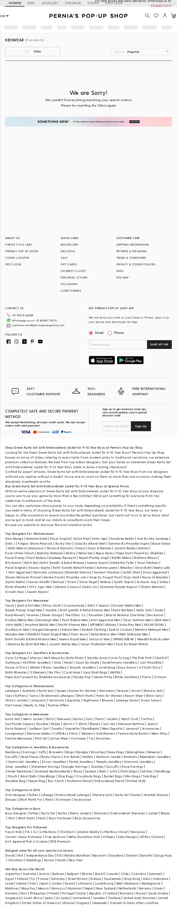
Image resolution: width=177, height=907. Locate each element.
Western (87, 733)
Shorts (67, 724)
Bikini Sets (154, 695)
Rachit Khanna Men (72, 624)
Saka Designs (127, 836)
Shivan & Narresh (59, 548)
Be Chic (55, 672)
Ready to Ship (34, 705)
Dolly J (10, 543)
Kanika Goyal (54, 577)
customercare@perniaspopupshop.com (38, 325)
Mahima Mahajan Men (151, 629)
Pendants (130, 756)
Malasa (105, 582)
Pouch (12, 776)
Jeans (151, 724)
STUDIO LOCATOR (17, 257)
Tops (8, 695)
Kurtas (78, 719)
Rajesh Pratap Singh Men (23, 610)
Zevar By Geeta (87, 662)
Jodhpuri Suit (39, 728)
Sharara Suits (102, 795)
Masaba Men (14, 634)
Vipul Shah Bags (95, 672)
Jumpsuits (38, 700)
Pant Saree (13, 705)
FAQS (120, 270)
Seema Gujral (97, 562)
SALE (64, 257)
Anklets (88, 756)
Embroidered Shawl (109, 781)
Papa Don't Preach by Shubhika (140, 553)
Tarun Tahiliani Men (137, 620)
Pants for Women (109, 695)
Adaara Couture (67, 586)
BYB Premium (60, 841)
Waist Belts (28, 776)
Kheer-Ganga (52, 615)
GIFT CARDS (69, 264)
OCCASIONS (69, 284)
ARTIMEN (96, 624)
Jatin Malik (13, 624)
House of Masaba (155, 577)
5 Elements (38, 672)
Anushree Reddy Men (40, 624)
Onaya (80, 548)
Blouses (107, 700)
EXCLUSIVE (68, 251)
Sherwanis (107, 690)
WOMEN (15, 3)
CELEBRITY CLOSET (73, 270)
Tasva (9, 605)
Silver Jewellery (16, 766)
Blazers (95, 724)
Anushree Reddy (122, 538)
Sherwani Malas (39, 733)
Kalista (144, 548)
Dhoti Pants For (30, 799)
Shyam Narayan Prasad (23, 577)
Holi (20, 855)
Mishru (70, 553)
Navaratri (99, 855)
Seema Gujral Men (72, 639)
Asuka (159, 610)
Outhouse (12, 662)
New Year (76, 860)
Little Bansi (48, 832)
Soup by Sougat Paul (105, 577)
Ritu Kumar (13, 562)
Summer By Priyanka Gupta (129, 543)
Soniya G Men (99, 639)
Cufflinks (59, 733)
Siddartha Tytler (122, 562)
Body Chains (50, 756)
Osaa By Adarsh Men (89, 543)
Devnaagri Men (47, 620)
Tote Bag (149, 776)
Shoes (77, 771)
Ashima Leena (107, 567)
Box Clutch (56, 781)
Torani (71, 582)
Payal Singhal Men (54, 634)
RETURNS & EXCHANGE (131, 251)
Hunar (68, 662)
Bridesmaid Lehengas (57, 695)
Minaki (35, 667)
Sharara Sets (153, 690)
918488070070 (161, 5)
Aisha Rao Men (130, 624)
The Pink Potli (142, 657)
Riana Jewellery (55, 667)
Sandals (91, 771)
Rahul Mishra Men (104, 634)
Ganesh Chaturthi (139, 855)
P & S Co (31, 832)
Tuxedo (57, 728)
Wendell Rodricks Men (153, 639)
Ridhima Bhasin (146, 557)
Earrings (29, 752)
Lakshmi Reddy (88, 832)
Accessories (150, 728)
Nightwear (91, 700)
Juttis (113, 771)
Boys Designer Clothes (21, 813)
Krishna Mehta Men (19, 620)
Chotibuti (67, 832)
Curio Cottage (16, 657)
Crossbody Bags (88, 776)
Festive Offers (58, 705)
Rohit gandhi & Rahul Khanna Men (85, 610)
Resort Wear (134, 695)
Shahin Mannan (152, 586)
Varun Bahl (143, 567)
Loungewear (14, 733)
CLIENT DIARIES (71, 290)
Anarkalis (29, 690)
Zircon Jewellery (54, 761)
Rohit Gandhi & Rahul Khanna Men (30, 639)
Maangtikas (135, 752)
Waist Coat (129, 719)
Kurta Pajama (15, 728)
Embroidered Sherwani (128, 813)
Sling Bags (66, 776)
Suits (89, 719)
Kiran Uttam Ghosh (19, 553)
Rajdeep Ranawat (62, 557)
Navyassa (138, 832)
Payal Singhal (15, 567)
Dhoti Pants (85, 695)
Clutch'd (160, 657)
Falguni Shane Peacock (35, 543)
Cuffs (42, 752)
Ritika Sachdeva (127, 677)
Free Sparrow (55, 836)
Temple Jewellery (109, 761)
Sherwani (64, 719)
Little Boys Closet (115, 832)
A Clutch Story (150, 667)
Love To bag (120, 657)
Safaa (163, 582)
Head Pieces (30, 756)
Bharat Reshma (117, 615)
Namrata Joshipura (48, 572)
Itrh (31, 586)
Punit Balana (36, 557)
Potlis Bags (128, 771)
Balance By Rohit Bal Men (27, 644)
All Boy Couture (151, 836)
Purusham (96, 615)
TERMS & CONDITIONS (131, 257)
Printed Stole (136, 781)
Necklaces (12, 752)
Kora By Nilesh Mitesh (132, 644)
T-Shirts (81, 724)
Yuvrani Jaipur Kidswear (23, 836)
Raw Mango (14, 538)
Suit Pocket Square (19, 724)
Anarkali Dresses (156, 795)
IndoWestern (105, 733)
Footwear (78, 738)
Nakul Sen (85, 553)
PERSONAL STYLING (74, 277)
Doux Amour (127, 667)
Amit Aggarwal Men (105, 620)
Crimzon (160, 677)
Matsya (58, 582)
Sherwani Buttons (131, 724)
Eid (59, 855)
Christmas (16, 860)
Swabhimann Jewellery (119, 662)
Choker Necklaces (18, 771)
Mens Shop (159, 733)
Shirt (11, 818)
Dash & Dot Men (29, 605)
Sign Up (141, 426)
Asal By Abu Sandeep (153, 538)
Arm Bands (71, 756)
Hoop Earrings (132, 766)
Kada (67, 771)
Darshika (137, 615)
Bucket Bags (113, 776)
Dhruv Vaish (52, 605)
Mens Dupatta (112, 728)
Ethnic (73, 733)
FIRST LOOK (13, 264)
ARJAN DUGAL (154, 624)
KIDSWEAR (73, 3)
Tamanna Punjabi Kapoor (119, 586)
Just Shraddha (150, 662)
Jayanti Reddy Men (63, 644)
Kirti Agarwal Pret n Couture (26, 841)
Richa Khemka (15, 586)
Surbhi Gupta (124, 582)
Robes (55, 724)
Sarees (61, 690)
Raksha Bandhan (77, 855)
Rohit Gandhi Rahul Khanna (73, 567)
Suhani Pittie (103, 677)
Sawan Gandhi (39, 582)
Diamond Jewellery (138, 761)
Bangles (82, 752)
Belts (102, 771)
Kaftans (21, 695)
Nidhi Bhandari (16, 672)
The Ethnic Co (75, 615)
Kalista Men (70, 629)
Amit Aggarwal (19, 572)
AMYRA (115, 672)
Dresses (123, 690)
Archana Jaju (147, 582)
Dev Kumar (155, 615)
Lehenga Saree (127, 700)
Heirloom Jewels (108, 756)
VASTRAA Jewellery (37, 662)
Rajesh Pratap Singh (94, 557)
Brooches (103, 738)
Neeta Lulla (162, 567)
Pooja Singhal (60, 538)
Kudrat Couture (120, 629)
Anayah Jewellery (82, 667)
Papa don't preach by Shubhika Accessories (38, 677)
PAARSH (32, 634)
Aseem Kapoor (38, 591)
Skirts (9, 700)
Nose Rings (116, 752)
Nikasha (126, 567)
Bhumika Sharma (78, 572)
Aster (57, 662)
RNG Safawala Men (133, 634)
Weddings (33, 860)
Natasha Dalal (36, 538)
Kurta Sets (46, 690)
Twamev (32, 615)
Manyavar (36, 548)
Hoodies (42, 724)
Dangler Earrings (75, 766)
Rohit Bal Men (123, 610)
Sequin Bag (36, 781)
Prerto (146, 677)
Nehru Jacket (33, 719)
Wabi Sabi (144, 610)
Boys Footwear (60, 818)
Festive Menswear (18, 738)
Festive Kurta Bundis (133, 733)
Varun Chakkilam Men (96, 644)
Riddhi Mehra (121, 557)
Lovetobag (107, 667)
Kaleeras (153, 752)
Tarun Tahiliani (148, 562)
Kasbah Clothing (94, 629)
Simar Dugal (88, 582)
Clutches (146, 771)
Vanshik (51, 610)
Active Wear (59, 738)
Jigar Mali (44, 586)
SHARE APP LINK (159, 344)
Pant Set (41, 738)
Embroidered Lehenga (72, 795)
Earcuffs (11, 756)
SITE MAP (122, 277)
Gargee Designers (45, 629)
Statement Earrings (45, 766)
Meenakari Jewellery (155, 756)
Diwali (10, 855)
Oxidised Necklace (49, 771)
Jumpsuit (132, 728)
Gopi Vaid (131, 577)
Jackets (22, 700)
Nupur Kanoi (105, 553)
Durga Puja (163, 855)
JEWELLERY (50, 3)
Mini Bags (132, 776)
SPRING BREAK (123, 639)
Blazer (165, 813)
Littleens (109, 836)
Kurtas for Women (82, 690)
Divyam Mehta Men (127, 605)
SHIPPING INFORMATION (132, 244)
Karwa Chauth (55, 860)
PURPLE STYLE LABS (18, 244)
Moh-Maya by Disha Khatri (64, 657)
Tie (91, 738)
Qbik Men (161, 620)
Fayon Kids (13, 832)
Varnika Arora (97, 657)
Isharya (35, 657)
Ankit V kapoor (98, 605)
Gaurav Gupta (39, 567)
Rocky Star (63, 543)
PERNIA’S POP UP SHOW (21, 251)
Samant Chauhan (107, 572)
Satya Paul (81, 538)
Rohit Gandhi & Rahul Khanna (62, 562)
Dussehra (116, 855)
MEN (31, 3)
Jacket (153, 813)
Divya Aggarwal (155, 572)
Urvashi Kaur (14, 591)
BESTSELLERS (69, 244)
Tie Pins (146, 719)
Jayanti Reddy (125, 548)
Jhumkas (97, 766)
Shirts (50, 719)
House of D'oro (16, 667)
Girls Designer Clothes (21, 795)
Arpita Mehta (15, 582)
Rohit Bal (31, 562)
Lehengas (12, 690)
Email (96, 332)
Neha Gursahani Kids (84, 836)
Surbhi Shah (131, 572)
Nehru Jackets (80, 813)
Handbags (163, 771)
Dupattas (74, 700)
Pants (99, 719)
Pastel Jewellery (81, 761)
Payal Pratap (15, 557)
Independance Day (40, 855)
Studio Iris (89, 586)
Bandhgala (91, 728)
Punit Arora (79, 634)
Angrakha (72, 728)
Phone (118, 332)
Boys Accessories (87, 818)
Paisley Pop (82, 677)
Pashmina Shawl (79, 781)
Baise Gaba (161, 543)
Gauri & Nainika (99, 548)
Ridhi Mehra (17, 548)
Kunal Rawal (14, 615)
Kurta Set (122, 795)
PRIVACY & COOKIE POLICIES (136, 264)
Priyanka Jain (76, 577)
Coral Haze (71, 672)
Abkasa (110, 624)
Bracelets (56, 752)
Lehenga (47, 795)
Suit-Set (109, 724)
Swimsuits (56, 700)
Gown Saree (150, 700)
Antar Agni (100, 538)
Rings (70, 752)
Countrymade (74, 605)
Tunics (33, 695)
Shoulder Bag (15, 781)
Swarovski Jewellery (23, 761)
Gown (136, 690)
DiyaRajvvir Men (17, 629)
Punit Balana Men (75, 620)
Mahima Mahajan (50, 553)
